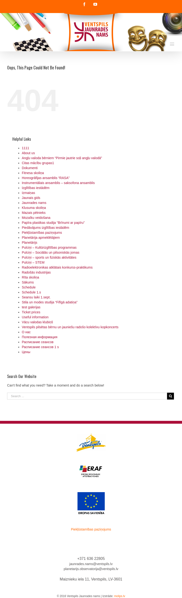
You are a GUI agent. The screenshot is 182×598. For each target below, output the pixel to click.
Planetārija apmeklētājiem (41, 237)
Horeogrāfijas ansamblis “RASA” (46, 178)
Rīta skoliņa (30, 277)
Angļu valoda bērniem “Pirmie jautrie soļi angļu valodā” (62, 158)
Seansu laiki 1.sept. (36, 297)
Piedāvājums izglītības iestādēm (45, 227)
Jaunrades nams (34, 203)
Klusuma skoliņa (34, 208)
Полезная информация (39, 337)
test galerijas (31, 307)
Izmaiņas (28, 193)
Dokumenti (30, 168)
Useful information (35, 317)
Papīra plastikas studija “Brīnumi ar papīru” (53, 223)
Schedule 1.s (31, 292)
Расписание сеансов (38, 342)
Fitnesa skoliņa (33, 173)
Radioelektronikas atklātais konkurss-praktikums (57, 267)
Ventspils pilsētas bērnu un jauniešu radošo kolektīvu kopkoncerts (70, 327)
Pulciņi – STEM (33, 262)
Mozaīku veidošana (36, 218)
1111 (25, 148)
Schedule (29, 287)
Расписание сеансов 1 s (40, 347)
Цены (26, 352)
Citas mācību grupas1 (38, 163)
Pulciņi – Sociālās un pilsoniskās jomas (50, 252)
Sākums (28, 282)
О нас (26, 332)
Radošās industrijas (36, 272)
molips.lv (119, 596)
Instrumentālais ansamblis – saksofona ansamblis (58, 183)
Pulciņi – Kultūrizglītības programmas (49, 247)
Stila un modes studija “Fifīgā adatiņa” (49, 302)
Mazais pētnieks (34, 213)
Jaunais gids (31, 198)
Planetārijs (29, 242)
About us (28, 153)
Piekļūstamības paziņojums (42, 232)
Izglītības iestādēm (36, 188)
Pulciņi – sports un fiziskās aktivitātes (49, 257)
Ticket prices (31, 312)
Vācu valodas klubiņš (37, 322)
